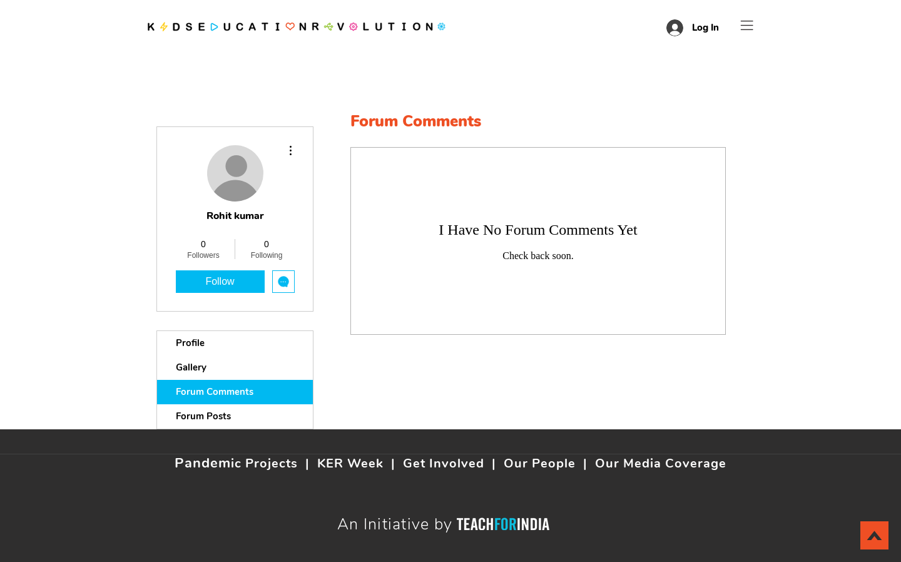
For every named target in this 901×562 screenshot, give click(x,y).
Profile (190, 343)
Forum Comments (214, 392)
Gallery (191, 367)
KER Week (350, 463)
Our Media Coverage (660, 463)
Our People (540, 463)
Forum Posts (203, 416)
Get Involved (443, 463)
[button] (747, 25)
